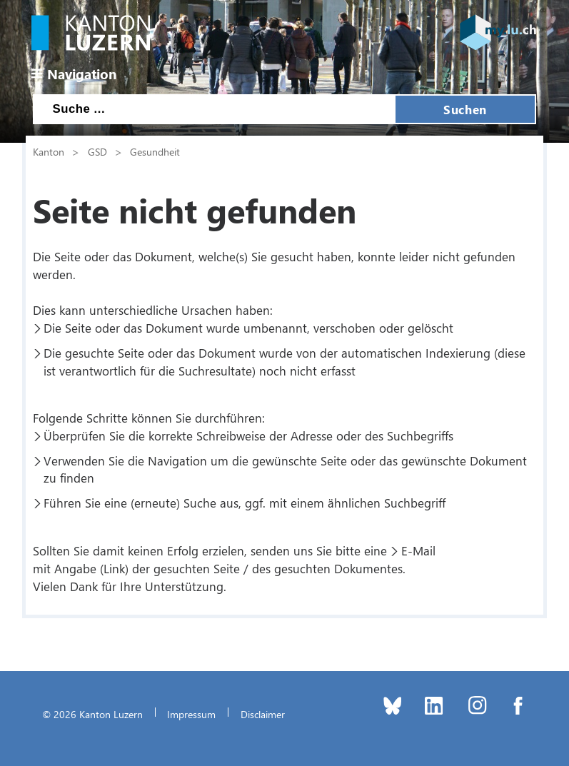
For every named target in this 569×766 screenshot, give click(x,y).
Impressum (191, 713)
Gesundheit (155, 151)
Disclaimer (263, 713)
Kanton (48, 151)
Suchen (464, 109)
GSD (97, 151)
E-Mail (418, 550)
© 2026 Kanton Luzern (92, 713)
